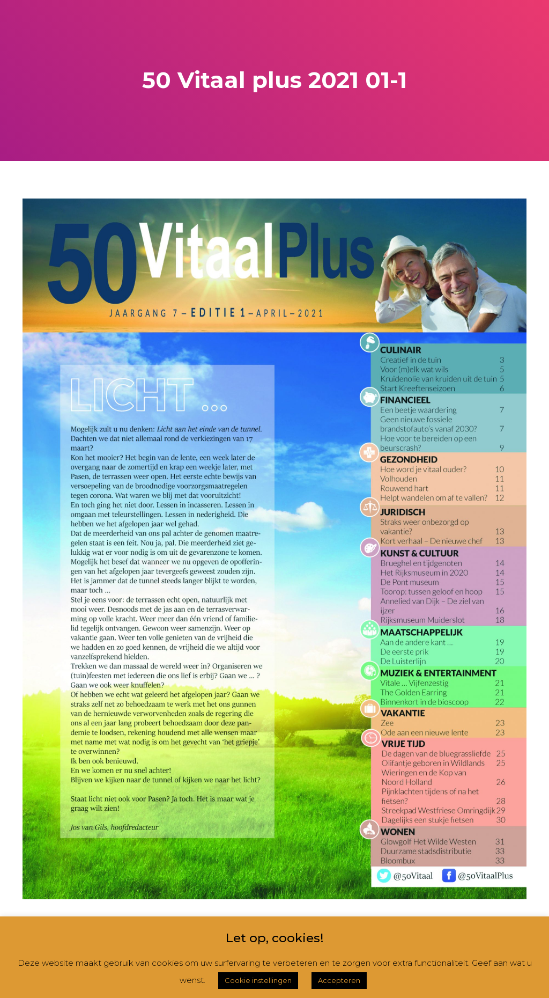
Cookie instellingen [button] (258, 980)
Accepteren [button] (339, 980)
